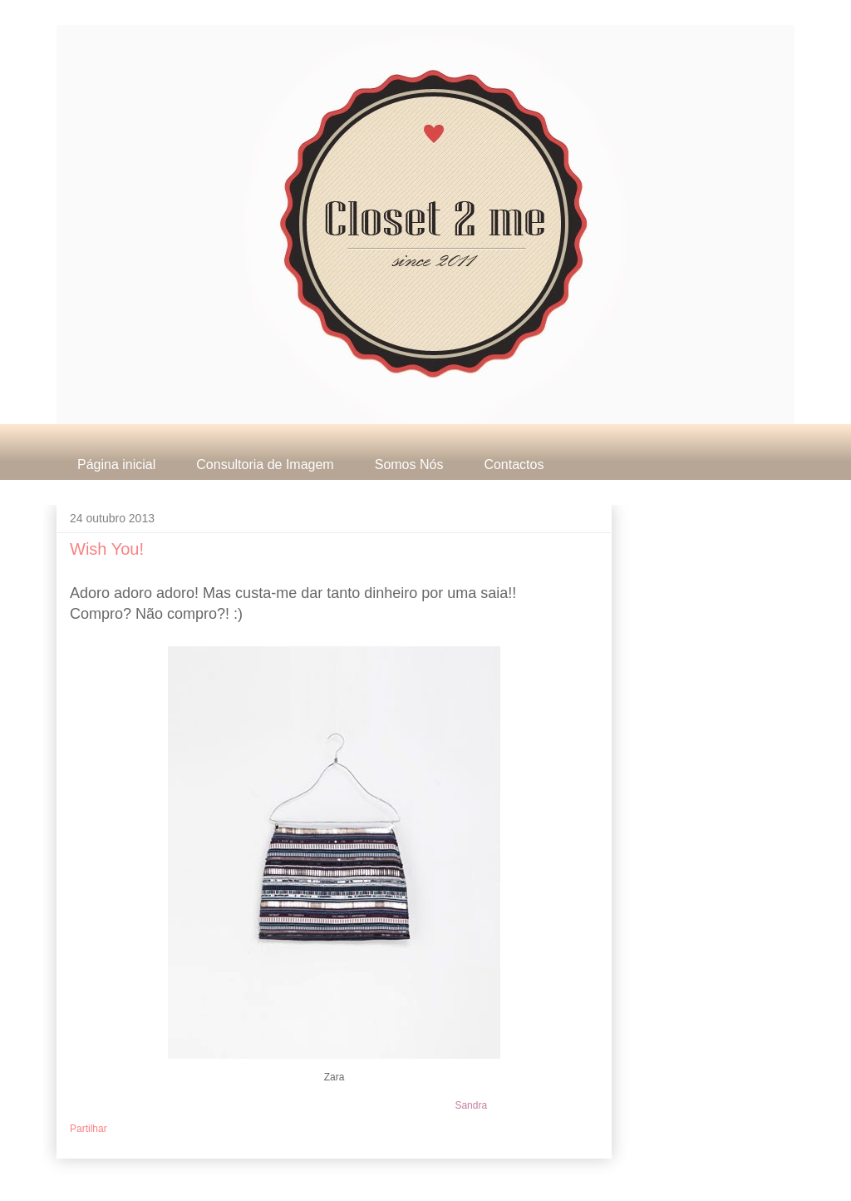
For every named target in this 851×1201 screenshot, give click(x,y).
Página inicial (116, 464)
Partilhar (88, 1128)
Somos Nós (409, 464)
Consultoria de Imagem (264, 464)
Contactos (514, 464)
